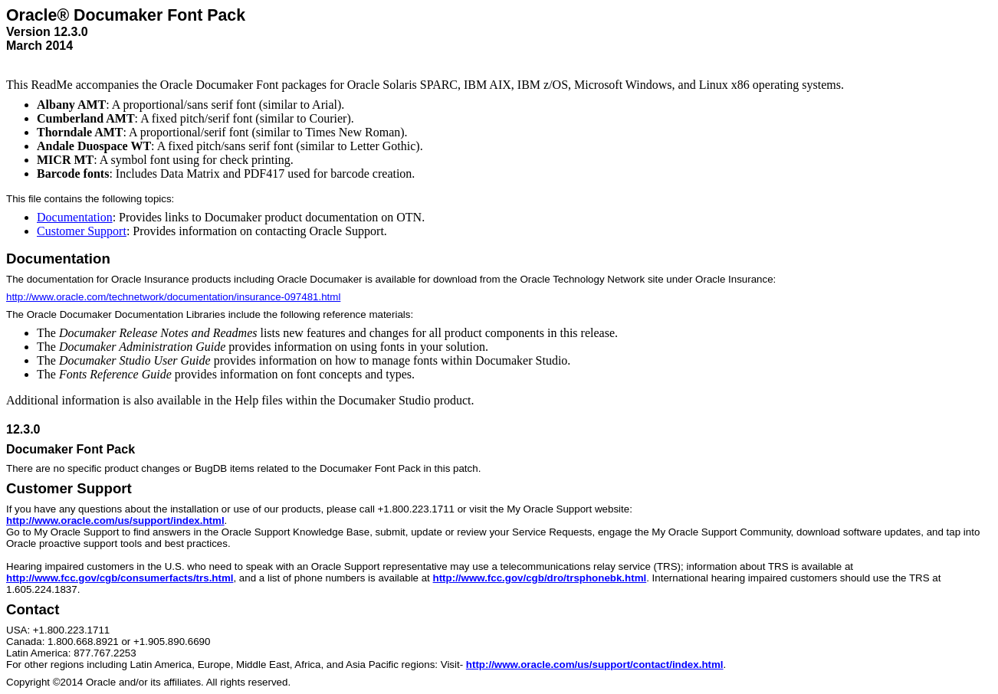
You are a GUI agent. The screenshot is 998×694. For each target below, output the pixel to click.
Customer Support (81, 230)
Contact (32, 609)
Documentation (75, 217)
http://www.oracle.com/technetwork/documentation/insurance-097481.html (173, 297)
